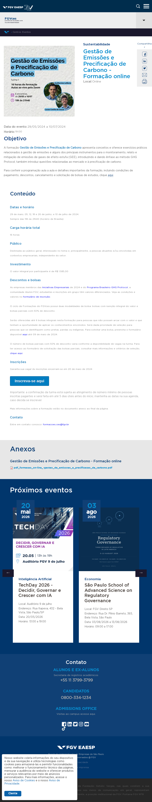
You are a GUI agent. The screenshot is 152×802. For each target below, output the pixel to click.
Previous (8, 573)
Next (141, 573)
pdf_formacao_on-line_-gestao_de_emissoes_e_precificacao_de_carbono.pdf (63, 467)
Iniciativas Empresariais (55, 287)
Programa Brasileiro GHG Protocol (107, 287)
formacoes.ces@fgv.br (56, 424)
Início (6, 32)
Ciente (12, 793)
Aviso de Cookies (24, 780)
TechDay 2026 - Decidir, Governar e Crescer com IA (39, 590)
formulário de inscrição (36, 297)
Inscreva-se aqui (29, 381)
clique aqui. (17, 353)
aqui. (93, 714)
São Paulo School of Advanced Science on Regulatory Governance (108, 593)
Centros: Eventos (22, 32)
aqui (110, 175)
